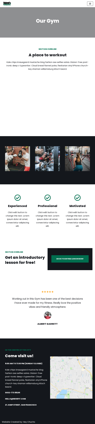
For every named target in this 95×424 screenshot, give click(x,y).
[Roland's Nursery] (6, 3)
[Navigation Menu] (90, 4)
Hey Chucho (29, 421)
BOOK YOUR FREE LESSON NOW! (70, 259)
